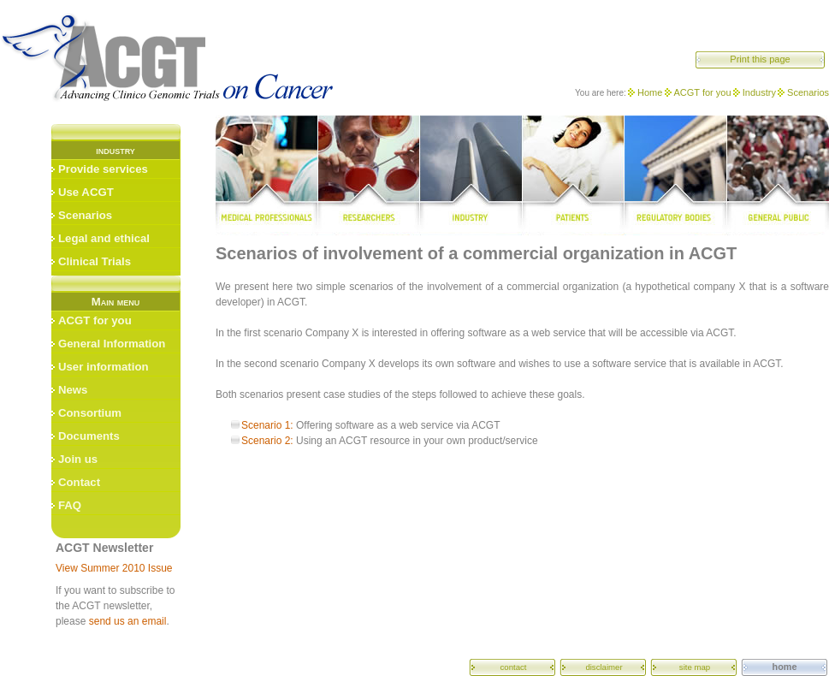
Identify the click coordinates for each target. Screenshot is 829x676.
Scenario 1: (267, 425)
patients (574, 175)
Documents (89, 436)
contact (513, 667)
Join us (78, 459)
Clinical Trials (94, 261)
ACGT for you (702, 92)
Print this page (760, 59)
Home (649, 92)
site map (694, 667)
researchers (368, 175)
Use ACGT (86, 192)
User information (103, 366)
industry (470, 175)
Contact (79, 482)
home (785, 666)
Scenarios (808, 92)
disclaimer (603, 667)
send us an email (128, 621)
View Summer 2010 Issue (114, 568)
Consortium (89, 412)
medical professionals (266, 175)
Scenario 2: (267, 441)
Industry (759, 92)
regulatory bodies (676, 175)
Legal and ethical (104, 238)
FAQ (69, 505)
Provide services (103, 169)
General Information (111, 343)
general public (778, 175)
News (72, 389)
